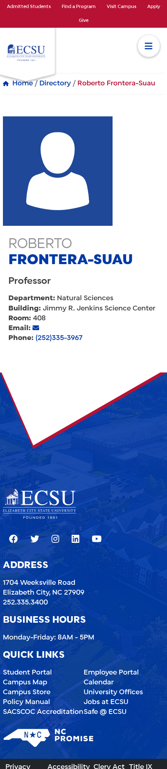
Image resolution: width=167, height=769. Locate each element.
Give (83, 21)
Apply (153, 7)
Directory (55, 83)
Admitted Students (29, 7)
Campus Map (25, 682)
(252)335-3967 (59, 338)
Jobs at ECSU (106, 702)
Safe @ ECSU (105, 712)
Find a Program (79, 7)
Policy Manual (26, 702)
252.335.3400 (25, 602)
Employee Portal (111, 672)
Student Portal (27, 672)
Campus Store (26, 692)
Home (22, 83)
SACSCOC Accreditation (43, 712)
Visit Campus (121, 7)
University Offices (113, 692)
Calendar (99, 682)
